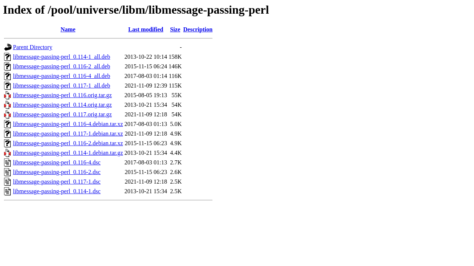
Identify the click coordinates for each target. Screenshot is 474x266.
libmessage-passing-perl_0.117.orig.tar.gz (62, 114)
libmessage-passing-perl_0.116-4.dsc (57, 162)
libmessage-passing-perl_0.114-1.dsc (57, 191)
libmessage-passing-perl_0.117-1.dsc (57, 181)
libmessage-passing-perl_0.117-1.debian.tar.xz (68, 133)
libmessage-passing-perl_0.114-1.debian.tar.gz (68, 153)
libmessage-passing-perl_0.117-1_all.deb (61, 85)
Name (68, 29)
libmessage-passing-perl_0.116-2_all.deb (61, 66)
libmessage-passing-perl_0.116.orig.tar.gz (62, 95)
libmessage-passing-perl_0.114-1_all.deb (61, 57)
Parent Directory (32, 47)
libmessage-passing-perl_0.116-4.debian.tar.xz (68, 124)
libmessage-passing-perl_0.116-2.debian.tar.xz (68, 143)
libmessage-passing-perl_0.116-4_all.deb (61, 76)
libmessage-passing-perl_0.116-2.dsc (57, 172)
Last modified (145, 29)
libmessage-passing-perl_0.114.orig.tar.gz (62, 105)
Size (175, 29)
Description (198, 29)
